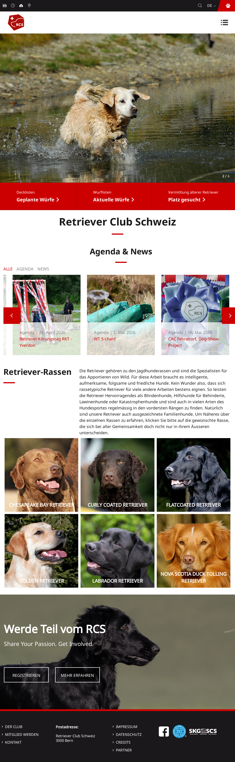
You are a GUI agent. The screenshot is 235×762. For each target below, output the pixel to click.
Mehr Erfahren (77, 675)
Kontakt (13, 742)
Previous (11, 315)
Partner (124, 750)
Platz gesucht (184, 199)
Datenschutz (129, 734)
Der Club (13, 726)
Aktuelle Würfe (111, 199)
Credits (123, 742)
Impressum (126, 726)
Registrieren (26, 675)
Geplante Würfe (35, 199)
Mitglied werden (22, 734)
